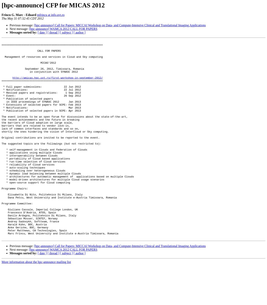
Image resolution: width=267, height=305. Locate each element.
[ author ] (80, 32)
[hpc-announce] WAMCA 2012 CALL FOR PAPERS (63, 29)
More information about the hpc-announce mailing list (36, 301)
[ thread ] (53, 32)
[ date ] (42, 32)
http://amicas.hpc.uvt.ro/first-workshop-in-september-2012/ (58, 85)
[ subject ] (66, 32)
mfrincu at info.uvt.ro (50, 15)
